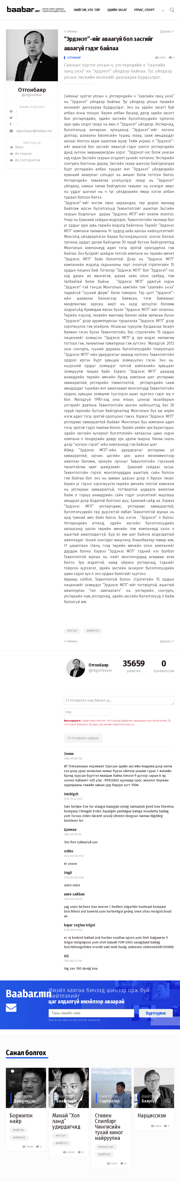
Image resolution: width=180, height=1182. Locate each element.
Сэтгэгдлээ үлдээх (83, 738)
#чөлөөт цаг (106, 1147)
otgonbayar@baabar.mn (31, 131)
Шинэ (16, 147)
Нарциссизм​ (152, 1115)
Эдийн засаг (117, 10)
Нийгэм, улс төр (87, 10)
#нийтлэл (93, 631)
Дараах (167, 31)
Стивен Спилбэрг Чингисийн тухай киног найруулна (109, 1126)
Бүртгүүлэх (156, 1013)
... (163, 10)
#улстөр (72, 631)
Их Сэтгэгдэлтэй (25, 160)
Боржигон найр (21, 1118)
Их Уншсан (21, 154)
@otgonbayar (32, 95)
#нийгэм (18, 1130)
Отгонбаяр (74, 57)
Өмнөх (70, 31)
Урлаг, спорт (144, 10)
